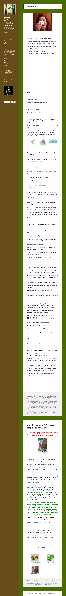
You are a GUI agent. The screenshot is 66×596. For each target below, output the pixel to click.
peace (40, 406)
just (47, 403)
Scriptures (38, 408)
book (40, 396)
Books (45, 395)
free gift (40, 582)
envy (32, 400)
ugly (30, 412)
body (38, 396)
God (28, 402)
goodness (31, 402)
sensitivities (51, 408)
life (51, 403)
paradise (33, 406)
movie (39, 405)
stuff (28, 411)
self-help (46, 408)
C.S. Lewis (53, 396)
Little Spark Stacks (10, 67)
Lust (28, 405)
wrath (35, 413)
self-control (42, 408)
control (51, 397)
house (28, 403)
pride (50, 406)
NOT (47, 405)
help (52, 402)
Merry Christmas (48, 583)
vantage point (38, 412)
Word (28, 413)
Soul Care (43, 409)
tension (37, 411)
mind (34, 405)
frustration (38, 401)
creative (54, 397)
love (57, 403)
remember (45, 407)
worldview (32, 413)
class (36, 397)
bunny (48, 396)
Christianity (29, 397)
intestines (39, 403)
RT (31, 584)
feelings (44, 400)
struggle (54, 409)
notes (49, 405)
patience (37, 406)
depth (41, 398)
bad (34, 396)
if (32, 403)
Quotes (33, 407)
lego (32, 583)
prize (53, 583)
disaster (44, 398)
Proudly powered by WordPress (48, 593)
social (37, 409)
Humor (53, 582)
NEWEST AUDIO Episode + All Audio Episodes (10, 56)
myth (42, 405)
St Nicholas (44, 584)
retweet (33, 408)
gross (44, 402)
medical (30, 405)
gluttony (55, 401)
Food (53, 400)
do (47, 398)
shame (55, 408)
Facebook (32, 582)
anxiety (28, 396)
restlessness (53, 407)
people (43, 406)
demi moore (37, 398)
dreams (49, 398)
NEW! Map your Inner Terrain (10, 50)
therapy (46, 411)
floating (50, 400)
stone (49, 409)
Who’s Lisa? (6, 60)
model (36, 405)
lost (55, 403)
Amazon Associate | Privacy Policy (34, 593)
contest (54, 580)
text (40, 411)
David (28, 398)
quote (30, 407)
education (53, 398)
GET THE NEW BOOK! (10, 39)
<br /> (30, 382)
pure (28, 407)
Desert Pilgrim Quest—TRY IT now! (10, 44)
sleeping (31, 409)
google (35, 402)
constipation (47, 397)
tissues (56, 411)
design (28, 582)
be (36, 396)
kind (49, 403)
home (55, 402)
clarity (33, 397)
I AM (31, 403)
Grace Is (41, 402)
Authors (41, 395)
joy (45, 403)
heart (47, 402)
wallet (51, 584)
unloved (33, 412)
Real (36, 407)
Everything (36, 400)
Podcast (38, 580)
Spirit (46, 409)
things (50, 411)
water (46, 412)
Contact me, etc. (9, 72)
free (37, 582)
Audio (29, 395)
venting (42, 412)
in (36, 403)
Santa (33, 584)
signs (28, 409)
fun (41, 401)
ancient (54, 395)
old (51, 405)
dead (31, 398)
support (31, 411)
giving (47, 582)
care (56, 396)
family (39, 400)
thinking (53, 411)
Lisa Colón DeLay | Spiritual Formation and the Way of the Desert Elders (9, 21)
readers (56, 583)
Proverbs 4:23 (32, 181)
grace (38, 402)
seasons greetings (38, 584)
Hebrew (49, 402)
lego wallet (35, 583)
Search (13, 101)
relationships (40, 407)
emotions (29, 400)
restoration (29, 408)
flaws (47, 400)
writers (38, 413)
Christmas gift (50, 580)
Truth (28, 412)
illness (34, 403)
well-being (49, 412)
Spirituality (49, 395)
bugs (46, 396)
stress (51, 409)
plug (48, 406)
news (44, 405)
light (53, 403)
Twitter (48, 584)
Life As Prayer (40, 583)
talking (34, 411)
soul (40, 409)
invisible (43, 403)
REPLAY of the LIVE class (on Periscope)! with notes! (42, 35)
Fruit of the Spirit (32, 401)
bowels (43, 396)
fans (35, 582)
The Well (43, 411)
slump (34, 409)
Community (42, 397)
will (55, 412)
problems (54, 406)
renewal (49, 407)
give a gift (10, 63)
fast (41, 400)
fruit (28, 401)
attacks (31, 396)
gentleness (45, 401)
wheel (53, 412)
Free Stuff (44, 582)
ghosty (51, 401)
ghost (49, 401)
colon (38, 397)
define (33, 398)
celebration (44, 580)
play (46, 406)
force (56, 400)
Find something (7, 99)
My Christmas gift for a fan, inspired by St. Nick (41, 426)
